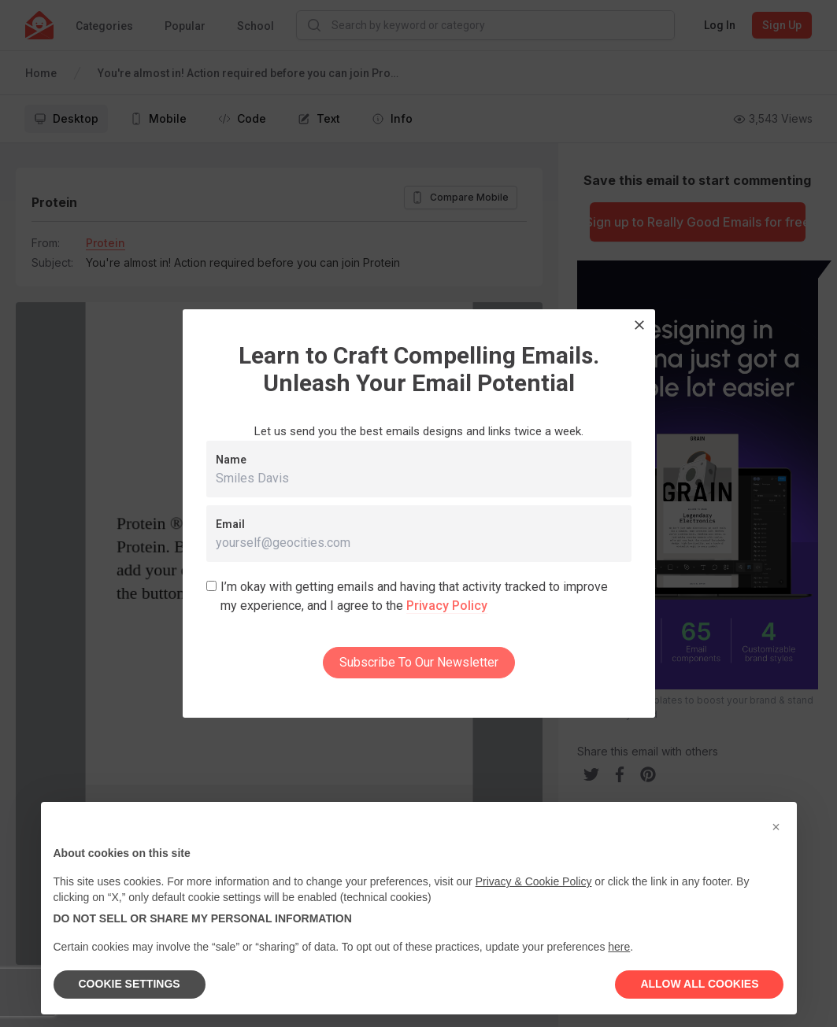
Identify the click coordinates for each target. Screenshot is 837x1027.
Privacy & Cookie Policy (534, 881)
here (619, 946)
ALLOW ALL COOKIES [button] (699, 983)
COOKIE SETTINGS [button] (129, 983)
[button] (776, 827)
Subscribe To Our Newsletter (418, 662)
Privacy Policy (446, 605)
